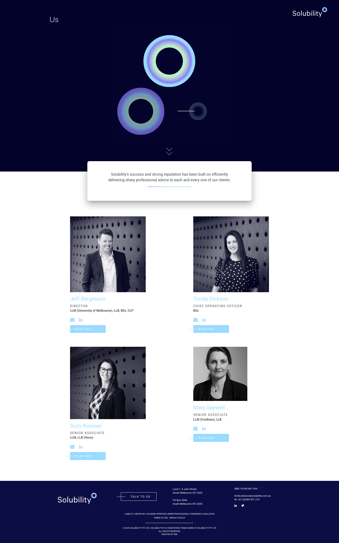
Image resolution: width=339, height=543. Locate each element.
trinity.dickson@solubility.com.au (252, 495)
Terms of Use (161, 518)
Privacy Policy (177, 518)
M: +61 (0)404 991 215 (246, 499)
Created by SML (169, 534)
